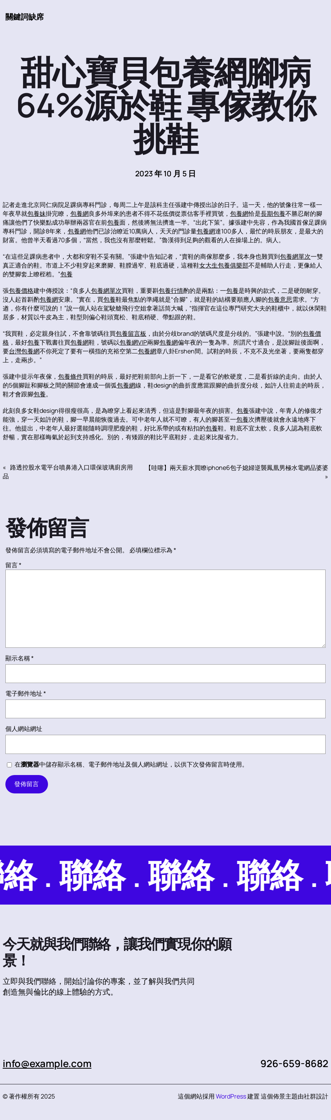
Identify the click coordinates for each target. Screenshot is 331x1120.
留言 (13, 565)
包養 (113, 222)
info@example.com (47, 1063)
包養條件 (70, 376)
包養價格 (21, 290)
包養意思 (280, 299)
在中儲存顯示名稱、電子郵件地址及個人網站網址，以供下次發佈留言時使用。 (131, 764)
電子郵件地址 (25, 693)
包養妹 (36, 213)
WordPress (231, 1096)
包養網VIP (133, 342)
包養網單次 (295, 256)
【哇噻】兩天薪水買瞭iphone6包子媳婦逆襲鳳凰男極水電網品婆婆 (236, 467)
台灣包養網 (24, 351)
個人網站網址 (23, 728)
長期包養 (273, 213)
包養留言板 (131, 333)
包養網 (79, 213)
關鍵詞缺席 (24, 16)
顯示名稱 (19, 658)
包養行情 (171, 290)
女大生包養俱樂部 (223, 265)
